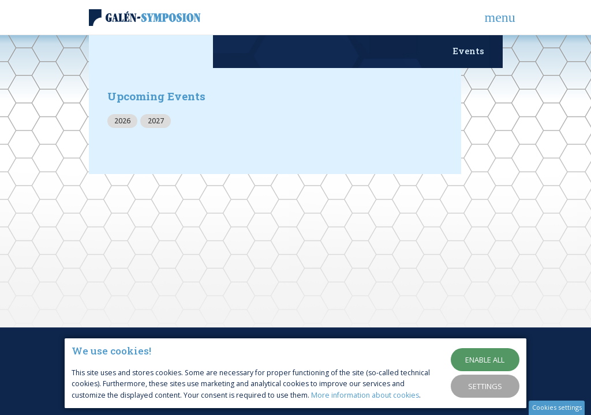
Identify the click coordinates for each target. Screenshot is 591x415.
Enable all (484, 359)
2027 (156, 121)
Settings (485, 386)
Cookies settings (557, 407)
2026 (122, 121)
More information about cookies (365, 395)
